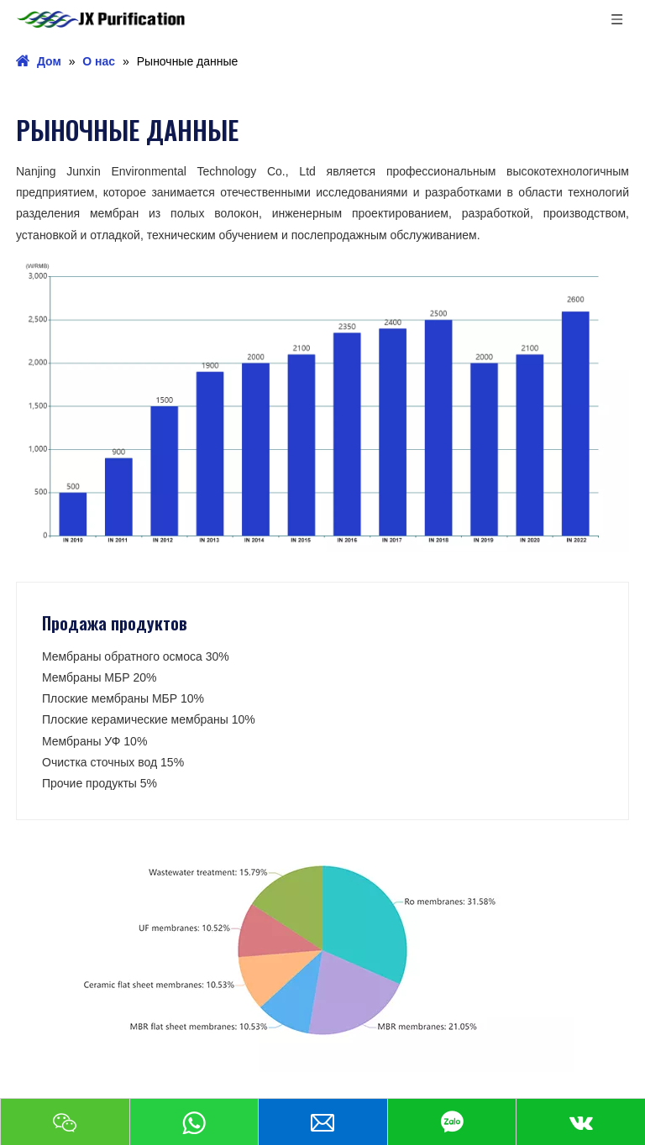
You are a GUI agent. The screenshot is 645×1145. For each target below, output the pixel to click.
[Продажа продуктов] (322, 950)
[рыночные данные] (322, 399)
